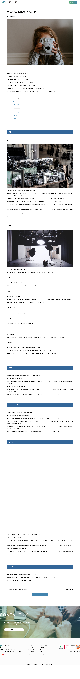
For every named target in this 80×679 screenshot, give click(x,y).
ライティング (16, 113)
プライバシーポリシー (44, 654)
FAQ (53, 2)
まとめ (14, 118)
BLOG (49, 2)
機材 (14, 101)
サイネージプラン (31, 651)
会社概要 (65, 2)
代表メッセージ (43, 653)
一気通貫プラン (31, 654)
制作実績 (44, 2)
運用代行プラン (31, 649)
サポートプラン (31, 653)
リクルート (58, 2)
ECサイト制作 (30, 647)
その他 (17, 107)
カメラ (17, 104)
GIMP (68, 540)
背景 (14, 110)
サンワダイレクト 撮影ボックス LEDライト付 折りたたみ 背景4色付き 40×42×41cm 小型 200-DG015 (34, 354)
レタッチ (15, 115)
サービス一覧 (28, 2)
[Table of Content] (19, 99)
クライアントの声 (37, 2)
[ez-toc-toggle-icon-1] (18, 99)
